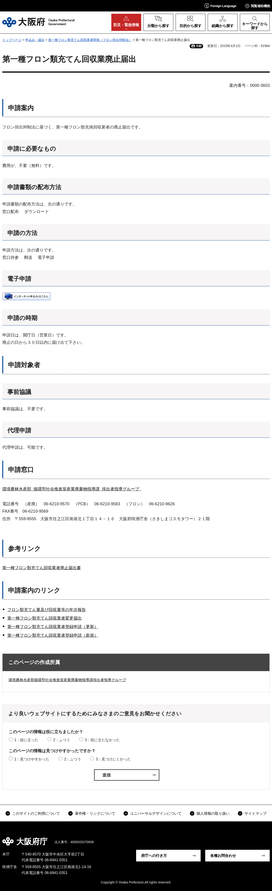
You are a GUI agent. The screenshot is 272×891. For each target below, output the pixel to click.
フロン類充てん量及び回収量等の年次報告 (46, 609)
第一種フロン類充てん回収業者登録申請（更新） (52, 626)
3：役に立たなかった (102, 740)
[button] (220, 5)
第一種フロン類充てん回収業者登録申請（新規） (52, 635)
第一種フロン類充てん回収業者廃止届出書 (41, 568)
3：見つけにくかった (113, 759)
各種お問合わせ (223, 856)
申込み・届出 (35, 40)
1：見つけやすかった (31, 759)
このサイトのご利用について (36, 813)
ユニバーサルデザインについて (156, 813)
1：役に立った (26, 740)
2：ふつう (61, 740)
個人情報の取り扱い (213, 813)
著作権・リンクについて (95, 813)
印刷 (199, 46)
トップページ (12, 40)
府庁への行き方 (154, 856)
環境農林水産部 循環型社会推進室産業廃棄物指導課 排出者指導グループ (71, 489)
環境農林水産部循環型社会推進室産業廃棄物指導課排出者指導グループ (67, 680)
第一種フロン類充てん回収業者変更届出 (44, 618)
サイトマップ (255, 813)
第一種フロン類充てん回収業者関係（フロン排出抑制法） (90, 40)
